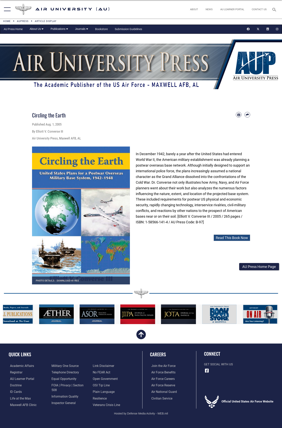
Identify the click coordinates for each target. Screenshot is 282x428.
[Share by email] (247, 115)
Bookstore (101, 29)
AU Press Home (13, 29)
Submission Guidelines (128, 29)
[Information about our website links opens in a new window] (61, 404)
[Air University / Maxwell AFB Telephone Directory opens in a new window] (64, 372)
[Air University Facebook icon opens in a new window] (207, 371)
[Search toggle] (274, 9)
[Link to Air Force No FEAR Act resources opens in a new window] (101, 366)
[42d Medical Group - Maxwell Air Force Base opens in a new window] (21, 404)
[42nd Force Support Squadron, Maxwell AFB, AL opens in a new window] (18, 398)
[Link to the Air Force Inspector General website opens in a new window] (62, 398)
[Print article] (239, 115)
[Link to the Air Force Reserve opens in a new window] (161, 385)
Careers (158, 354)
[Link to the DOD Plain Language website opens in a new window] (103, 385)
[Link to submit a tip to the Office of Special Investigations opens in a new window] (101, 378)
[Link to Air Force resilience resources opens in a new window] (100, 391)
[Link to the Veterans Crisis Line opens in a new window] (106, 398)
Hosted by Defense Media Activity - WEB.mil (141, 411)
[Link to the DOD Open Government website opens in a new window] (105, 372)
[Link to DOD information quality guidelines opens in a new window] (63, 391)
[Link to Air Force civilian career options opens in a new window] (160, 398)
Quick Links (20, 354)
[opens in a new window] (232, 9)
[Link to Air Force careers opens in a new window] (161, 378)
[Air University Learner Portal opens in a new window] (20, 378)
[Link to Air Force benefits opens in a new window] (161, 372)
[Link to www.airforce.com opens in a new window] (161, 366)
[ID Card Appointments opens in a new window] (14, 391)
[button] (6, 9)
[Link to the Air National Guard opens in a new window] (162, 391)
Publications (59, 28)
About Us (36, 28)
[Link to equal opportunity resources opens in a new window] (62, 378)
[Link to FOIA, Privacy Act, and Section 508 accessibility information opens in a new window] (69, 385)
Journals (81, 28)
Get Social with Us (218, 364)
